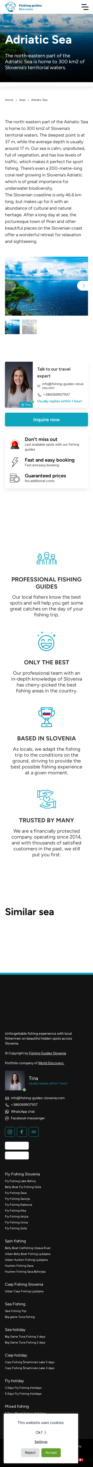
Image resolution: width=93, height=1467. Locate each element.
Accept (51, 1453)
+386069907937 (53, 395)
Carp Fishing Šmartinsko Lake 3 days (30, 1368)
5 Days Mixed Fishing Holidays (25, 1413)
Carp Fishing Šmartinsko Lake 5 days (30, 1362)
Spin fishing (15, 1241)
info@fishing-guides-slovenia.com (60, 386)
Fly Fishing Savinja (17, 1199)
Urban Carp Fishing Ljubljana (24, 1291)
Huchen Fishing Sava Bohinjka (25, 1271)
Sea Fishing (15, 1304)
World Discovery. (51, 1063)
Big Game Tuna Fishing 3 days (25, 1336)
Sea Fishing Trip (15, 1311)
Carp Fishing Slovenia (24, 1284)
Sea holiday (15, 1329)
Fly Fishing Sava (16, 1193)
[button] (82, 286)
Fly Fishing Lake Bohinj (20, 1181)
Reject (30, 1453)
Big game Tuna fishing (20, 1317)
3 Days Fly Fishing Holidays (23, 1387)
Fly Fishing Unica (16, 1222)
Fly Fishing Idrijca (16, 1216)
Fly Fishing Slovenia (22, 1174)
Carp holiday (16, 1355)
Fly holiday (14, 1380)
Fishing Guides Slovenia (47, 1053)
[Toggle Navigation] (85, 7)
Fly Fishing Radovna (18, 1204)
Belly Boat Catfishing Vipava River (28, 1248)
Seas (22, 100)
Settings (41, 1442)
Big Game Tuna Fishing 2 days (25, 1342)
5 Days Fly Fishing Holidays (23, 1393)
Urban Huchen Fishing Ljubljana (26, 1260)
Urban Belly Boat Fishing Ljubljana (27, 1254)
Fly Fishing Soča (16, 1228)
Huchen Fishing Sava (19, 1265)
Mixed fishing (17, 1406)
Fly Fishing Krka (15, 1210)
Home (9, 100)
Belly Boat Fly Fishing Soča (23, 1187)
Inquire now (46, 419)
